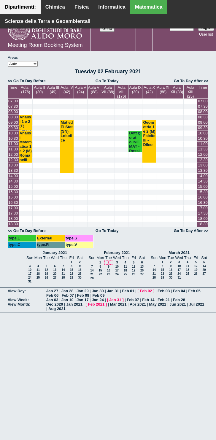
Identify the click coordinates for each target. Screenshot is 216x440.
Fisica (81, 7)
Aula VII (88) (107, 89)
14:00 (13, 176)
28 (63, 277)
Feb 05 (194, 291)
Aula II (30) (39, 89)
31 (29, 281)
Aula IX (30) (135, 89)
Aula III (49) (53, 89)
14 (63, 269)
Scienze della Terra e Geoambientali (47, 21)
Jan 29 (82, 291)
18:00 (13, 218)
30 (79, 277)
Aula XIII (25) (190, 92)
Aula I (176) (26, 89)
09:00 (13, 122)
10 (29, 269)
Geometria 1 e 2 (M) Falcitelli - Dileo (149, 133)
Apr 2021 (138, 304)
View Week (18, 300)
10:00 (13, 133)
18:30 (13, 224)
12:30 (13, 160)
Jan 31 (113, 291)
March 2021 (179, 252)
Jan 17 (82, 300)
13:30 (13, 170)
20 (54, 273)
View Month (18, 304)
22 (71, 273)
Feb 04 (179, 291)
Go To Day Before (29, 81)
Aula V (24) (80, 89)
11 (38, 269)
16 (79, 269)
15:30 (13, 192)
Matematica (149, 7)
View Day (16, 291)
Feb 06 (52, 295)
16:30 (13, 202)
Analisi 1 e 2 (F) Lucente (25, 126)
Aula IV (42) (67, 89)
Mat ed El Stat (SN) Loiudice (67, 131)
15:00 (13, 186)
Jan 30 (98, 291)
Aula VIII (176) (121, 92)
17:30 (13, 213)
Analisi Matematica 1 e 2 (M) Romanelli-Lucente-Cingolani (26, 155)
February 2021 (117, 252)
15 (71, 269)
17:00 (13, 208)
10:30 (13, 138)
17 (29, 273)
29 (71, 277)
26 (46, 277)
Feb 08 (83, 295)
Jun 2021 (177, 304)
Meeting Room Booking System (45, 45)
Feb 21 (164, 300)
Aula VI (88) (94, 89)
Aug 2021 (57, 308)
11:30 (13, 149)
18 (38, 273)
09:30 (13, 128)
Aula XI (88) (163, 89)
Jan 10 (67, 300)
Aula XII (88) (177, 89)
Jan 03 (52, 300)
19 (46, 273)
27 (54, 277)
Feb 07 (68, 295)
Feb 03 (164, 291)
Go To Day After (188, 81)
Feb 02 (146, 291)
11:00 (13, 144)
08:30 (13, 117)
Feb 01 (128, 291)
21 (63, 273)
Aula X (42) (149, 89)
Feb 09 (98, 295)
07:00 (13, 101)
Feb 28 (179, 300)
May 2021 (157, 304)
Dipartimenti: (20, 7)
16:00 (13, 197)
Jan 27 (52, 291)
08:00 (13, 111)
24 (29, 277)
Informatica (112, 7)
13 (54, 269)
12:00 (13, 154)
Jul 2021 (196, 304)
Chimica (55, 7)
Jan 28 (67, 291)
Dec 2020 (54, 304)
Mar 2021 (118, 304)
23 (79, 273)
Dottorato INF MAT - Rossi (135, 142)
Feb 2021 (96, 304)
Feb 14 (148, 300)
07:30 (13, 106)
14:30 (13, 181)
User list (206, 34)
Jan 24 (98, 300)
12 (46, 269)
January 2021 (55, 252)
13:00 (13, 165)
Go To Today (107, 81)
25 (38, 277)
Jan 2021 (74, 304)
